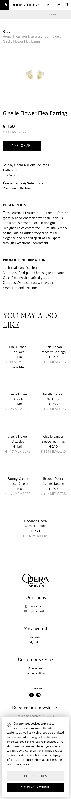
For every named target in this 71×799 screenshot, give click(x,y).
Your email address (35, 716)
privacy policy (20, 764)
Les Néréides (12, 175)
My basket (35, 637)
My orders (36, 642)
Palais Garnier (36, 606)
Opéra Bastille (35, 611)
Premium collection (17, 188)
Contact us (35, 668)
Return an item (36, 673)
